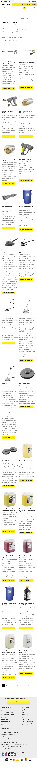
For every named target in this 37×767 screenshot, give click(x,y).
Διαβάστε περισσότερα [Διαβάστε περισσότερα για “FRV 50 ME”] (26, 360)
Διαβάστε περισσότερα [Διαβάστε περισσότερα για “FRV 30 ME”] (26, 279)
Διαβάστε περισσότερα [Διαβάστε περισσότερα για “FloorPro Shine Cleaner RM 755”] (26, 229)
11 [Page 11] (28, 685)
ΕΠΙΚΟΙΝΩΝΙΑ (5, 728)
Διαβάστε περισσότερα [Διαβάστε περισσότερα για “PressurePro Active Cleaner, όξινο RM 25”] (8, 628)
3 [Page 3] (10, 685)
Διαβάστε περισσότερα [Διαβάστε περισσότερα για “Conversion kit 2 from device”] (26, 87)
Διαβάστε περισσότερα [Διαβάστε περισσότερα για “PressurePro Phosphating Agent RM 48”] (26, 673)
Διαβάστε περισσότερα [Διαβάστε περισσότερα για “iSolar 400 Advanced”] (26, 406)
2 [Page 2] (6, 685)
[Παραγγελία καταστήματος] (13, 40)
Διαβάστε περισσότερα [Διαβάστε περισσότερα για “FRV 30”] (8, 293)
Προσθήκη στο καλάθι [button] (26, 136)
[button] (18, 11)
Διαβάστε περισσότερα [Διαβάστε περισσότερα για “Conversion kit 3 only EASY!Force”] (8, 136)
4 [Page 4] (13, 685)
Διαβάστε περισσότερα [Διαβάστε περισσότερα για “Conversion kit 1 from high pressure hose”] (8, 88)
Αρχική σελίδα (5, 18)
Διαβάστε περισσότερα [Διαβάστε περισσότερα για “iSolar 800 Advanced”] (8, 486)
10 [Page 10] (24, 685)
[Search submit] (24, 8)
